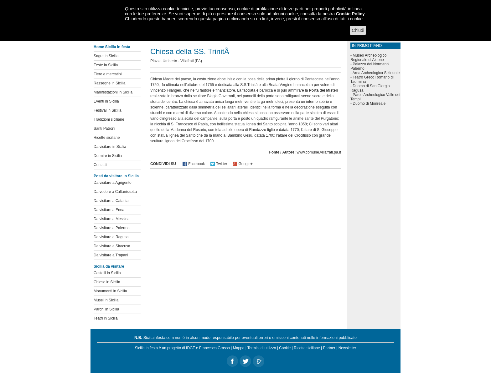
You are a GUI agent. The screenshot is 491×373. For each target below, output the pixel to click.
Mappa (239, 348)
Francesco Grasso (214, 348)
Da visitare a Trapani (111, 255)
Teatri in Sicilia (106, 318)
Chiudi (358, 30)
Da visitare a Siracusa (112, 246)
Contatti (100, 165)
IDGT (190, 348)
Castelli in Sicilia (107, 273)
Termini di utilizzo (261, 348)
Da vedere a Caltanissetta (115, 191)
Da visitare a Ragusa (111, 237)
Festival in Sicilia (107, 110)
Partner (329, 348)
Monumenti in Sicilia (110, 291)
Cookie (285, 348)
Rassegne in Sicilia (109, 83)
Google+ (245, 164)
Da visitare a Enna (109, 210)
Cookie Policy (350, 13)
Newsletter (347, 348)
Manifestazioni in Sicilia (113, 92)
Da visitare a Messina (112, 219)
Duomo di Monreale (369, 103)
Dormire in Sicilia (108, 156)
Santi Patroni (104, 128)
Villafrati (187, 61)
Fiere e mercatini (107, 74)
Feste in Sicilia (106, 65)
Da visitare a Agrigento (113, 182)
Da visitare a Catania (111, 201)
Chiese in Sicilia (107, 282)
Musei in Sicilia (106, 300)
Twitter (221, 164)
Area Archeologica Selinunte (376, 73)
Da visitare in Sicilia (110, 146)
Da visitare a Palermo (112, 228)
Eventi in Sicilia (106, 101)
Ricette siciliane (107, 137)
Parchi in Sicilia (106, 309)
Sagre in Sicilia (106, 56)
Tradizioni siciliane (109, 119)
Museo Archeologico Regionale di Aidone (368, 57)
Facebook (196, 164)
